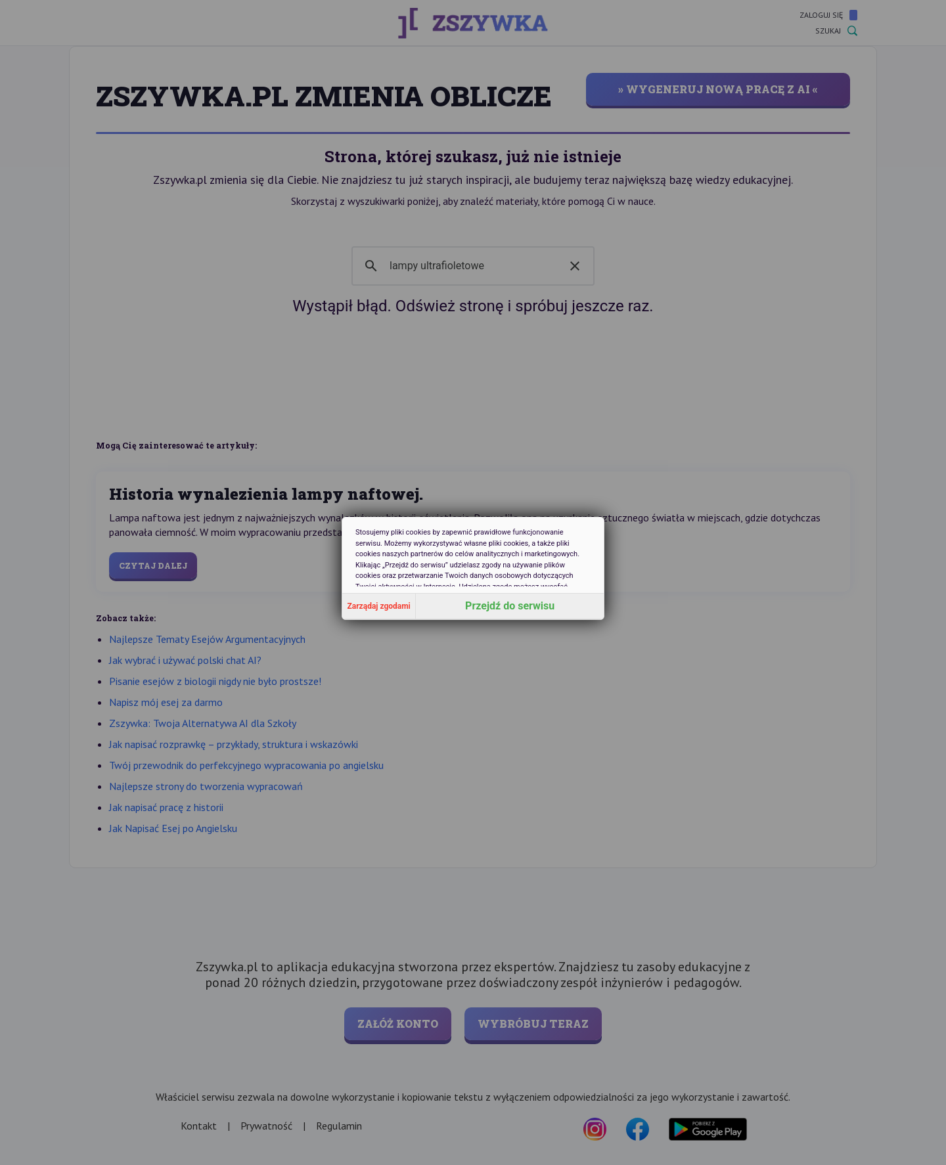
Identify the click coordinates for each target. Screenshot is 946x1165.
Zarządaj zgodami (379, 606)
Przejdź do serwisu (509, 606)
